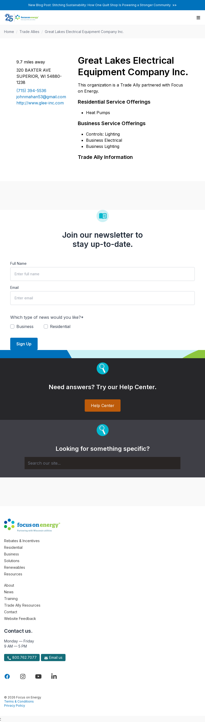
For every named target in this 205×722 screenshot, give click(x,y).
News (9, 592)
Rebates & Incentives (22, 541)
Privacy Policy (14, 705)
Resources (13, 574)
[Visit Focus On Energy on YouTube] (38, 676)
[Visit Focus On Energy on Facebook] (7, 676)
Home (9, 31)
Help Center (102, 405)
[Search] (102, 463)
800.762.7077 (22, 657)
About (9, 585)
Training (11, 598)
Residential (13, 547)
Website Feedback (20, 618)
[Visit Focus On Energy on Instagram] (23, 676)
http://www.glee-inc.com (40, 102)
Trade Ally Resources (22, 605)
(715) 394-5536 (31, 90)
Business (11, 554)
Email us (53, 657)
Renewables (14, 567)
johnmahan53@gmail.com (41, 96)
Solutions (11, 561)
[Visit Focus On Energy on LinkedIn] (54, 676)
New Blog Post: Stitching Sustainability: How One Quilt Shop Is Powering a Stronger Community (102, 5)
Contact (10, 612)
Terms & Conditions (19, 701)
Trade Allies (29, 31)
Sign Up (23, 343)
